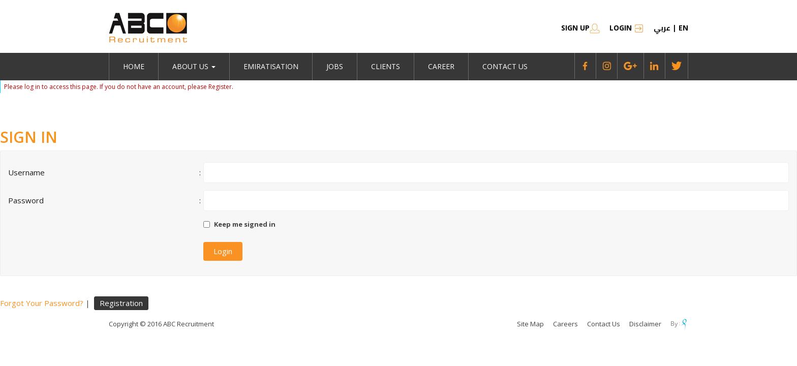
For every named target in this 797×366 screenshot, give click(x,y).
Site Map (530, 323)
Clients (385, 66)
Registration (121, 303)
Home (133, 66)
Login (626, 28)
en (683, 28)
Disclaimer (645, 323)
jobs (334, 66)
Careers (565, 323)
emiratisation (270, 66)
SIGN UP (580, 28)
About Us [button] (194, 66)
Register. (220, 86)
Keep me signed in (244, 224)
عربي (662, 28)
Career (441, 66)
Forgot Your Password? (41, 303)
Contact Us (505, 66)
